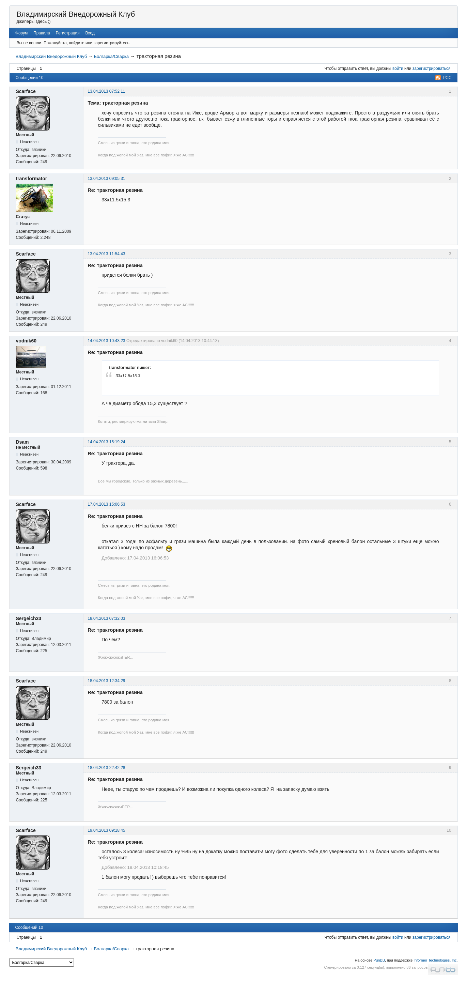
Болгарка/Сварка (111, 56)
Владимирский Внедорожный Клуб (75, 14)
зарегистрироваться (431, 68)
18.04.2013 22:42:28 (106, 767)
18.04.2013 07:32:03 (106, 618)
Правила (41, 33)
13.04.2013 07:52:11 (106, 91)
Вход (90, 33)
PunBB (379, 960)
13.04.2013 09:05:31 (106, 178)
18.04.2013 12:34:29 (106, 680)
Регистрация (68, 33)
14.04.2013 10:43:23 (106, 340)
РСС (447, 77)
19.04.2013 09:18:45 (106, 830)
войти (397, 68)
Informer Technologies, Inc (435, 960)
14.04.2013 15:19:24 (106, 442)
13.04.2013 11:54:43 (106, 253)
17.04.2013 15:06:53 (106, 504)
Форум (21, 33)
